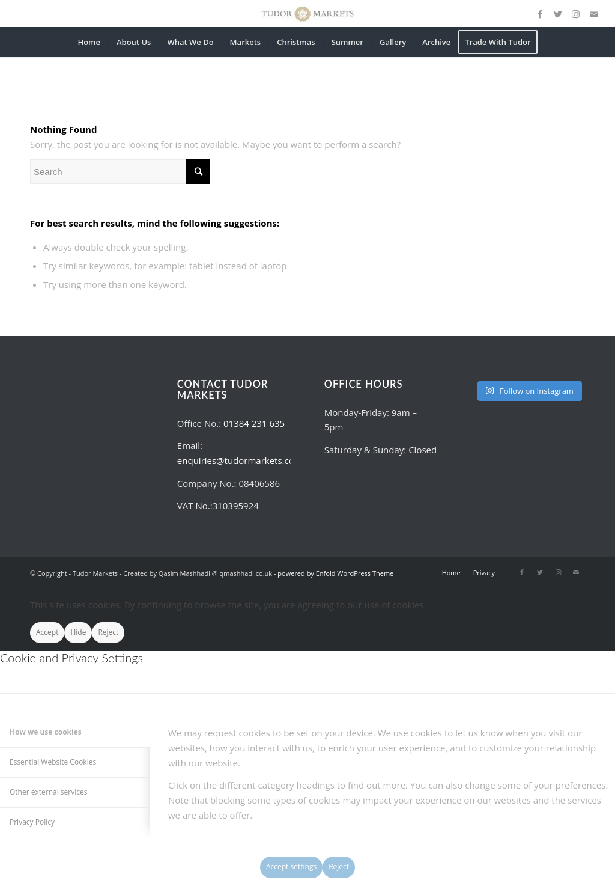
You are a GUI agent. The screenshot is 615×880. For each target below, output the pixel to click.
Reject (108, 632)
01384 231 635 (254, 423)
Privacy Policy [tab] (32, 822)
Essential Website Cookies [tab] (53, 762)
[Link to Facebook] (540, 14)
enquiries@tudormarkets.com (240, 460)
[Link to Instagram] (576, 14)
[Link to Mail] (594, 14)
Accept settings (291, 866)
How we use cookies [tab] (46, 732)
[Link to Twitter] (558, 14)
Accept (47, 632)
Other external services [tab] (48, 792)
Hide (78, 632)
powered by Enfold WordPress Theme (335, 573)
